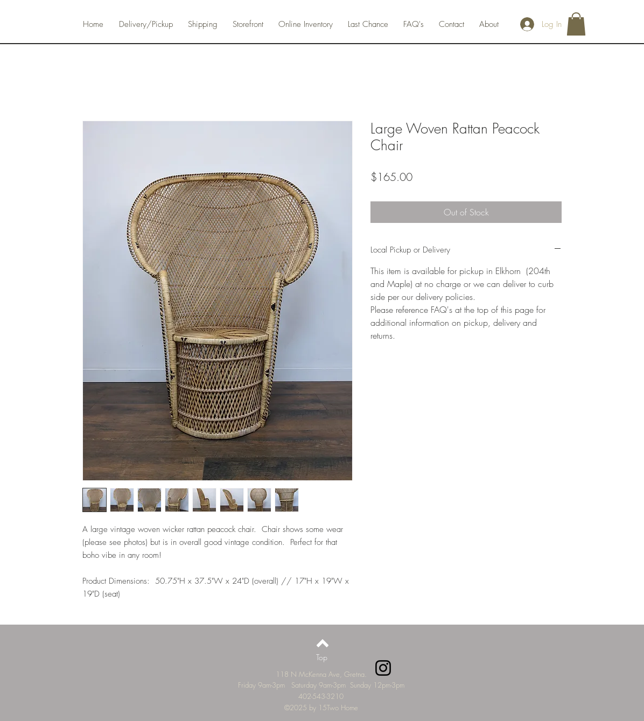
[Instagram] (383, 667)
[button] (576, 24)
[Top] (321, 657)
